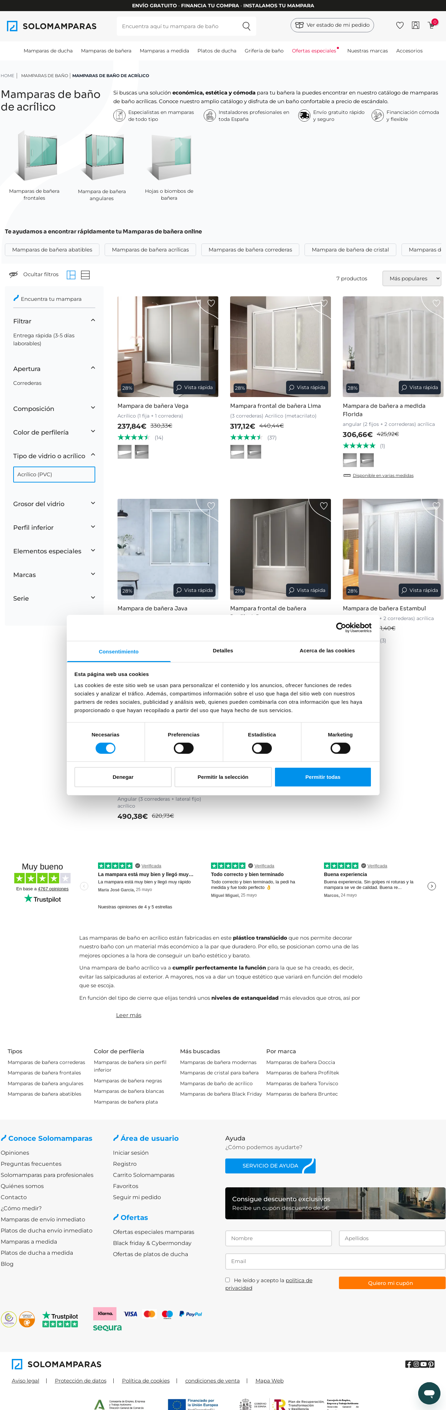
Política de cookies (146, 1380)
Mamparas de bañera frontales (44, 1073)
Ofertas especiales (314, 51)
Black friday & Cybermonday (152, 1243)
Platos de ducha (216, 51)
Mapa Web (270, 1380)
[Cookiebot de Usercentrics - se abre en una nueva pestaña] (341, 627)
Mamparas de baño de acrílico (216, 1083)
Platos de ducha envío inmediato (46, 1230)
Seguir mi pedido (137, 1197)
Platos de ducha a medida (37, 1253)
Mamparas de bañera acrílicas (150, 249)
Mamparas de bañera (106, 51)
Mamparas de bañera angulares (45, 1083)
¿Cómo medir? (21, 1208)
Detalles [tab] (223, 650)
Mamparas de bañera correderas (250, 249)
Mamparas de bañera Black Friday (221, 1094)
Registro (125, 1164)
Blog (7, 1264)
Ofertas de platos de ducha (150, 1254)
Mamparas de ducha (48, 51)
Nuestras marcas (367, 51)
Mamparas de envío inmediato (43, 1219)
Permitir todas (323, 777)
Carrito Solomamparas (144, 1175)
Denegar (123, 777)
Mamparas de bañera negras (128, 1081)
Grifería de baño (264, 51)
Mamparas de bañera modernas (218, 1062)
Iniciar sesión (131, 1152)
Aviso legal (25, 1380)
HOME (7, 75)
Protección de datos (80, 1380)
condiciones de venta (212, 1380)
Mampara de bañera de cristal (350, 249)
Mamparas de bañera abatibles (52, 249)
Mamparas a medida (164, 51)
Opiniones (15, 1152)
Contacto (14, 1197)
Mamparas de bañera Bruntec (302, 1094)
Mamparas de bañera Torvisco (302, 1083)
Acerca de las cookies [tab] (327, 650)
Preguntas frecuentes (31, 1164)
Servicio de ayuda (270, 1165)
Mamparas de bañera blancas (129, 1091)
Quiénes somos (22, 1186)
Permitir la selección (223, 777)
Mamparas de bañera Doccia (300, 1062)
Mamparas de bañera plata (126, 1102)
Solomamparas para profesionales (47, 1175)
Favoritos (125, 1186)
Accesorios (409, 51)
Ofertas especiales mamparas (153, 1232)
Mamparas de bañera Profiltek (302, 1073)
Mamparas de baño (44, 75)
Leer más (128, 1015)
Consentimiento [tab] (119, 651)
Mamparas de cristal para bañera (219, 1073)
